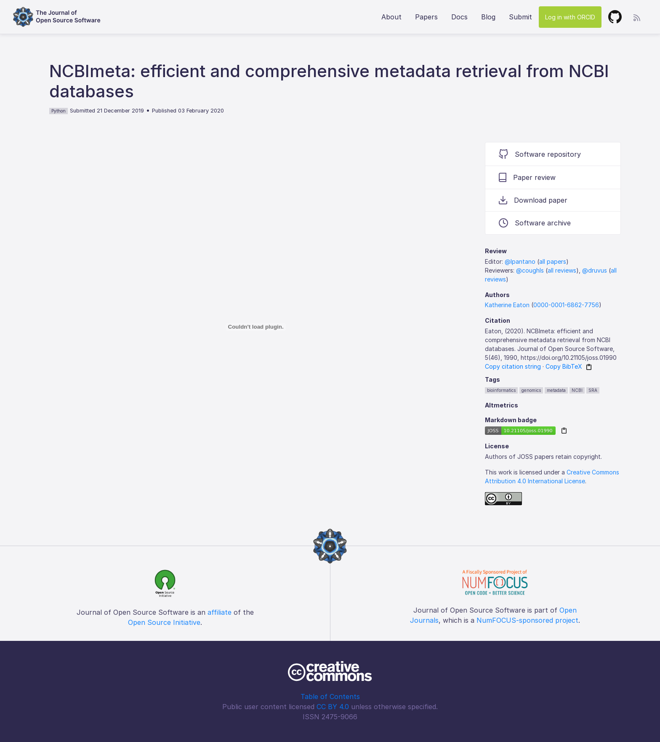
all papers (552, 261)
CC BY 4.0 (333, 706)
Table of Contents (330, 696)
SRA (592, 390)
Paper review (527, 177)
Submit (520, 17)
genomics (531, 390)
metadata (556, 390)
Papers (426, 17)
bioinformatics (501, 390)
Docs (459, 17)
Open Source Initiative (164, 622)
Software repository (540, 154)
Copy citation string (513, 366)
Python (58, 110)
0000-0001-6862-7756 (566, 304)
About (391, 17)
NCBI (577, 390)
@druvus (594, 270)
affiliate (220, 612)
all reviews (562, 270)
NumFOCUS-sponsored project (527, 620)
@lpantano (520, 261)
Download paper (533, 200)
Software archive (535, 223)
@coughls (530, 270)
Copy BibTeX (564, 366)
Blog (488, 17)
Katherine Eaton (507, 304)
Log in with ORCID (570, 17)
